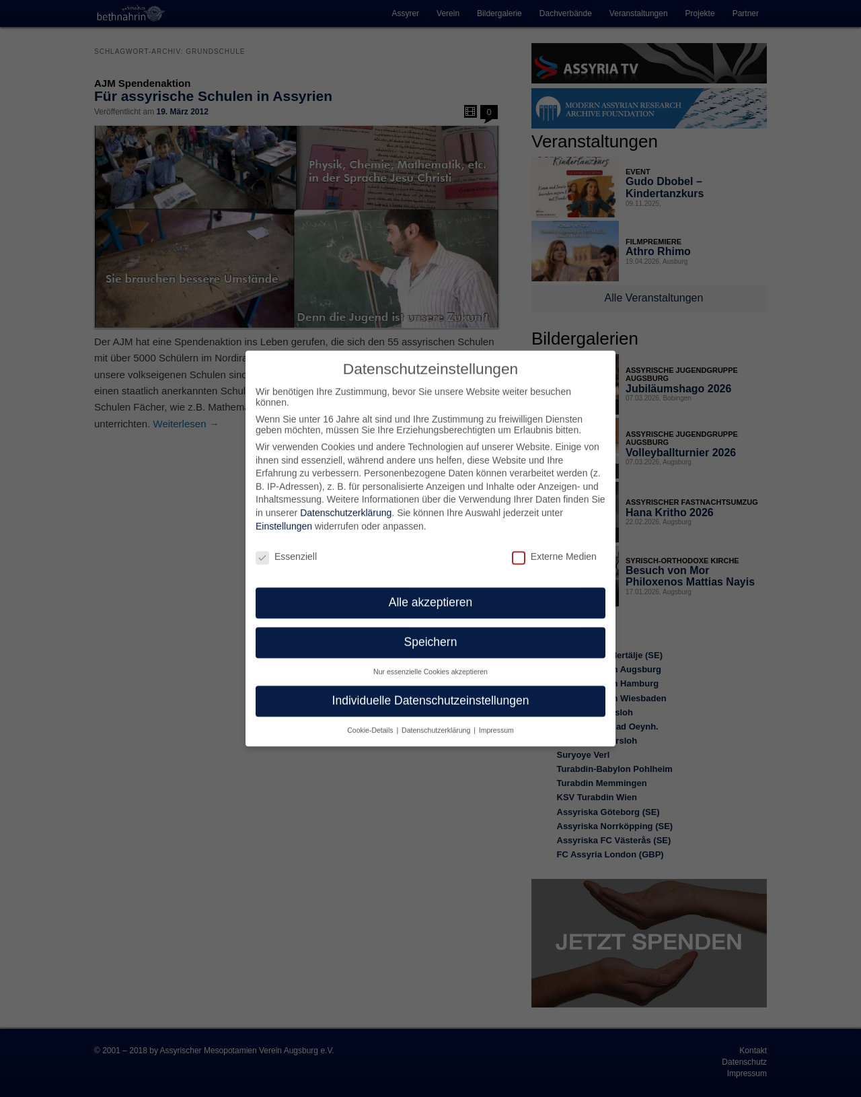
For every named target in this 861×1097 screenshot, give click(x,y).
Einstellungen (284, 516)
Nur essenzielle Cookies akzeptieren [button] (430, 662)
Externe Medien (554, 546)
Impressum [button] (496, 720)
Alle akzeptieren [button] (431, 593)
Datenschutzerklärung (345, 503)
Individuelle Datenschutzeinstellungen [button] (430, 691)
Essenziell (286, 546)
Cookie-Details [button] (371, 720)
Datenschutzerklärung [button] (437, 720)
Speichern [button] (430, 632)
